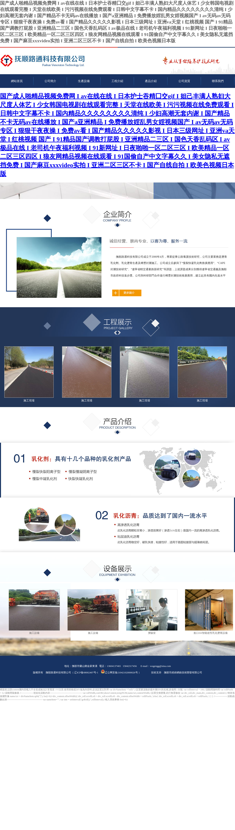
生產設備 (84, 81)
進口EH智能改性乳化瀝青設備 (210, 632)
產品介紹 (151, 81)
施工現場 (29, 400)
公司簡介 (50, 81)
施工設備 (34, 632)
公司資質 (184, 81)
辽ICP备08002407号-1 (86, 672)
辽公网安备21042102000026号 (119, 672)
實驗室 (152, 632)
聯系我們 (218, 81)
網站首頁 (17, 81)
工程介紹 (117, 81)
